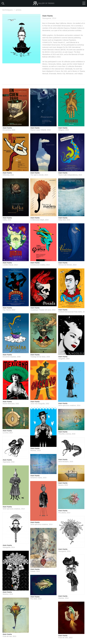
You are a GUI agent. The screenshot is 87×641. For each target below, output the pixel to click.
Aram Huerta (7, 128)
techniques (8, 10)
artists (19, 10)
